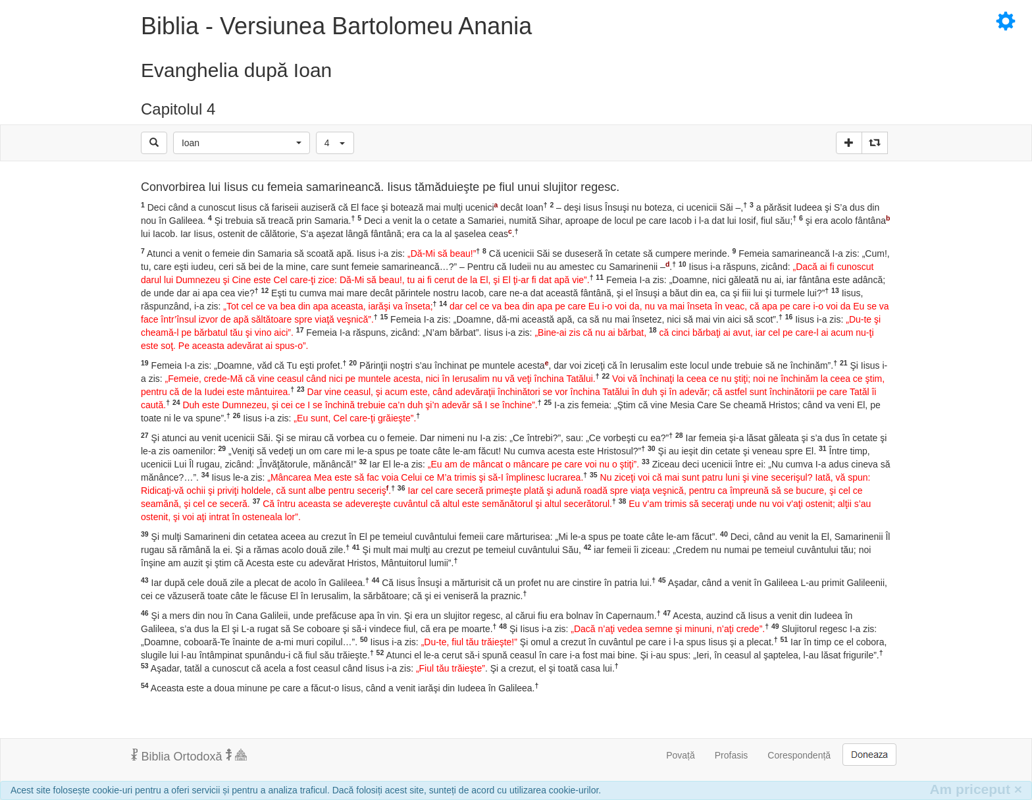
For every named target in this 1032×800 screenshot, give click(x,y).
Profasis (731, 755)
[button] (241, 143)
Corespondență (799, 755)
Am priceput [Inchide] (975, 789)
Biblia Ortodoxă (189, 756)
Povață (680, 755)
